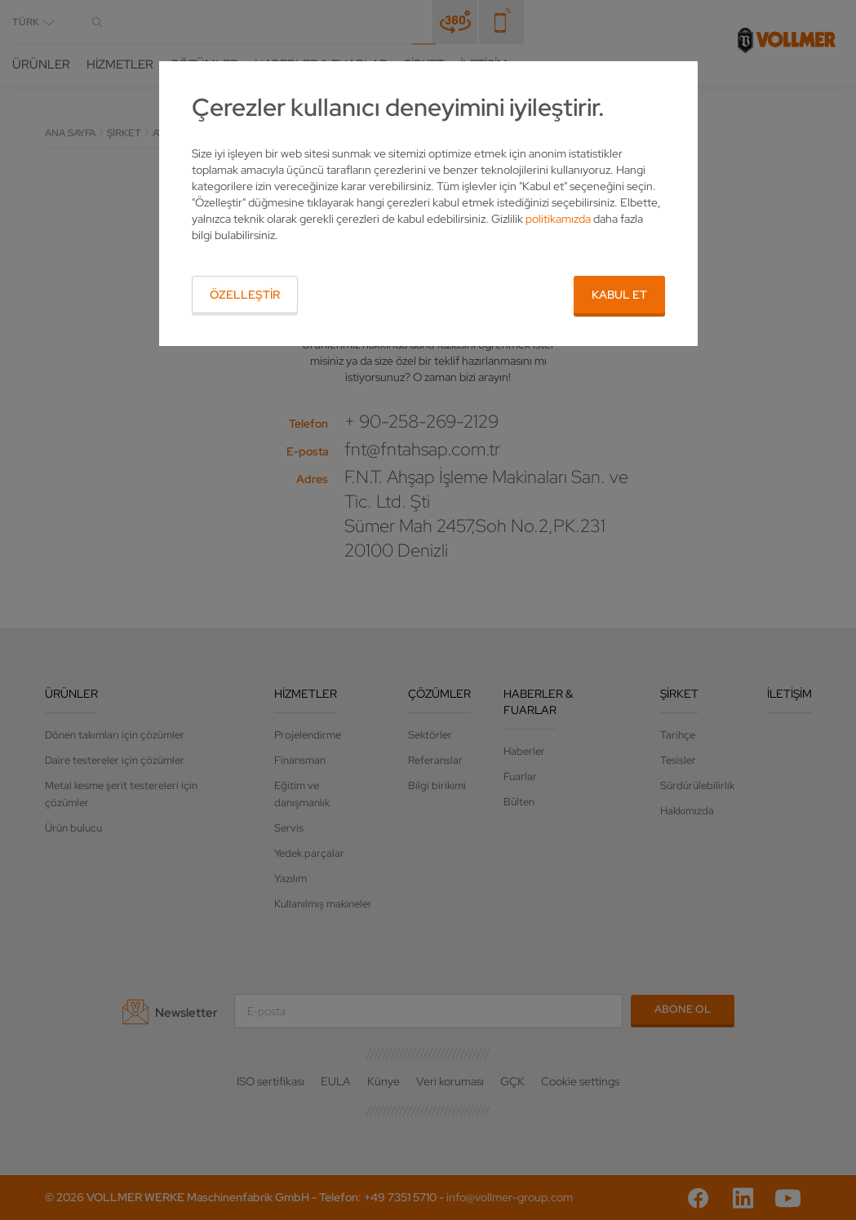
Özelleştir (245, 294)
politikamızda (558, 218)
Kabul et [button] (619, 294)
